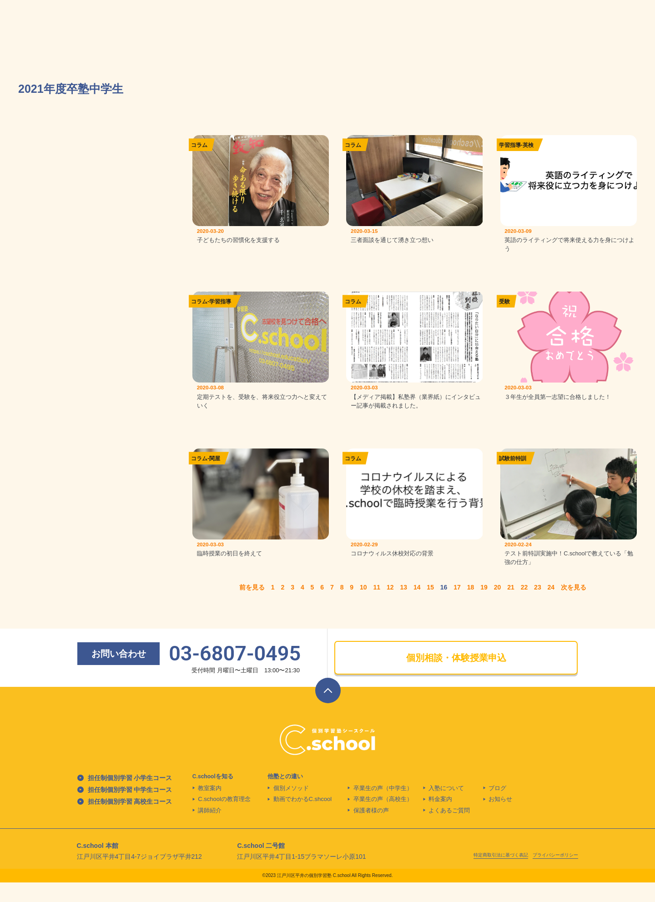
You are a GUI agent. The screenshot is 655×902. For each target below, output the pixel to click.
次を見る (573, 606)
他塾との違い (285, 795)
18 (470, 606)
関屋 (214, 471)
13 (403, 606)
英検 (528, 145)
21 (510, 606)
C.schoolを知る (212, 795)
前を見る (252, 606)
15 (430, 606)
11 (376, 606)
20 (497, 606)
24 (551, 606)
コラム (199, 145)
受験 (504, 308)
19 (484, 606)
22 (524, 606)
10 (363, 606)
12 (390, 606)
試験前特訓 (512, 471)
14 (417, 606)
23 (537, 606)
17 (457, 606)
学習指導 (510, 145)
